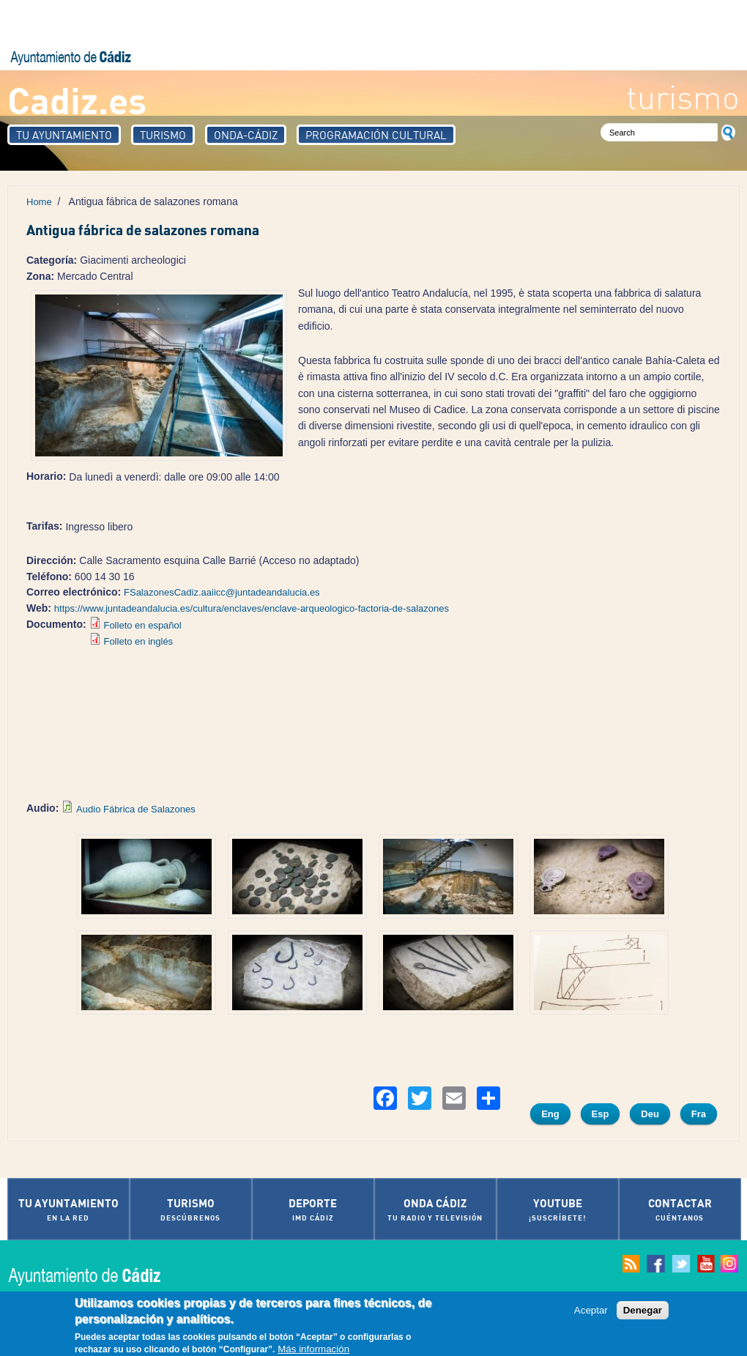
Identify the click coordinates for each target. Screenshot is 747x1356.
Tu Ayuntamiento (64, 134)
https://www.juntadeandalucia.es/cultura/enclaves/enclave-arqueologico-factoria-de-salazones (251, 608)
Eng (550, 1113)
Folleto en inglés (138, 641)
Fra (698, 1113)
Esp (600, 1113)
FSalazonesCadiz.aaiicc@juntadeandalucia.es (222, 592)
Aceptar (591, 1310)
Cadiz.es (76, 99)
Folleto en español (142, 625)
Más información (313, 1349)
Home (39, 201)
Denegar (642, 1310)
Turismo (163, 134)
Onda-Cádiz (246, 134)
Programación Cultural (376, 134)
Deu (650, 1113)
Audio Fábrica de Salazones (136, 809)
